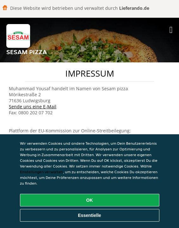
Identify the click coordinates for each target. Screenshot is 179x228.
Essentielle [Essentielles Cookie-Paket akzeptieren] (89, 215)
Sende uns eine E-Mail (32, 107)
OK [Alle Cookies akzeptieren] (89, 200)
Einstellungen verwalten (41, 171)
